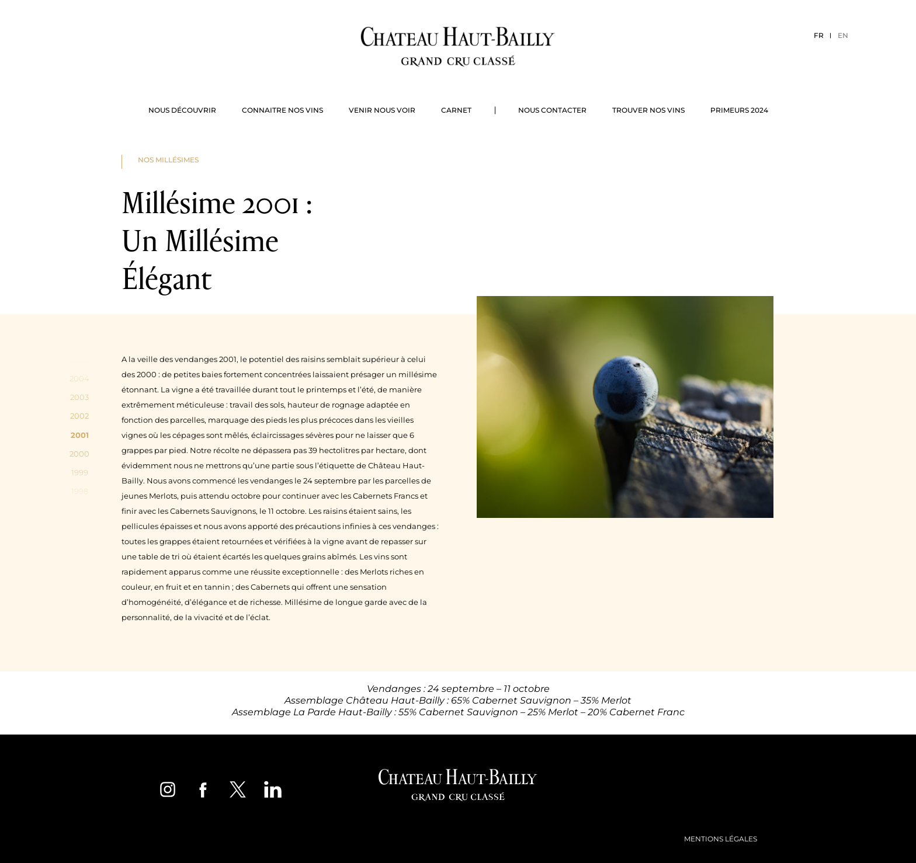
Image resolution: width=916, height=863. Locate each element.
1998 (79, 491)
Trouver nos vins (648, 110)
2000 (79, 453)
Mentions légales (720, 838)
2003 (79, 397)
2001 (80, 435)
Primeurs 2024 (739, 110)
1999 (79, 472)
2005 (79, 359)
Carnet (456, 110)
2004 (79, 378)
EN (843, 35)
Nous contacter (552, 110)
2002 (79, 415)
